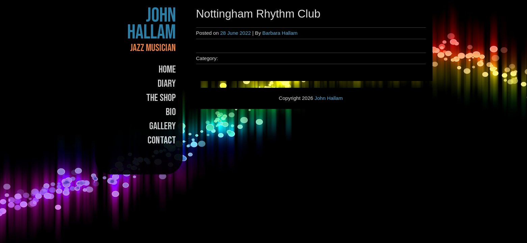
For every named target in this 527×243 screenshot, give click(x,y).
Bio (171, 112)
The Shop (161, 98)
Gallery (162, 126)
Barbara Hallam (279, 33)
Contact (162, 140)
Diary (167, 84)
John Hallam (151, 24)
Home (167, 69)
